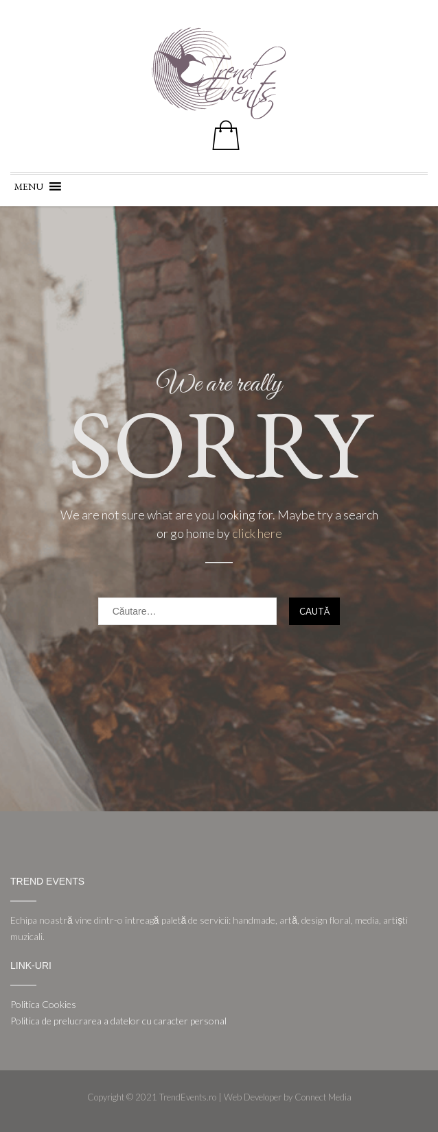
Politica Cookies (43, 1004)
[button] (28, 186)
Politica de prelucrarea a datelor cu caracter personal (118, 1020)
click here (257, 533)
